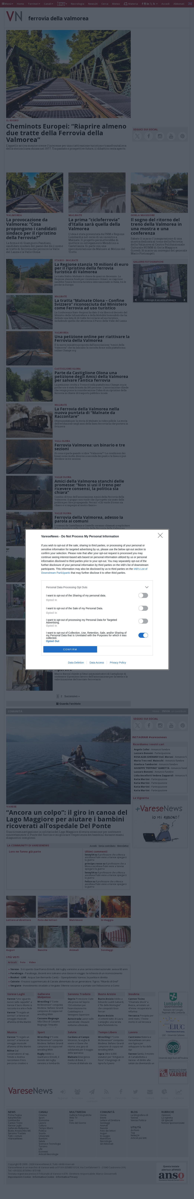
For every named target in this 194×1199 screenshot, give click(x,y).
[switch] (143, 595)
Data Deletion (76, 662)
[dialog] (97, 599)
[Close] (161, 536)
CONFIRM (70, 649)
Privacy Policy (118, 662)
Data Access (96, 662)
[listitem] (97, 587)
